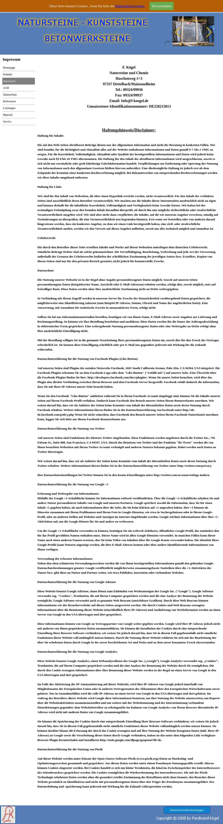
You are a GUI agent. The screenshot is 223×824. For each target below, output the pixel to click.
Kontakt (7, 74)
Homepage (9, 67)
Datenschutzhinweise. (130, 5)
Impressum (9, 81)
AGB (6, 87)
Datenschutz (10, 94)
